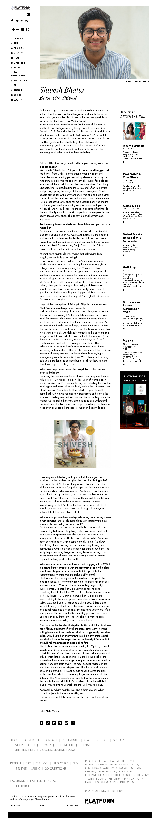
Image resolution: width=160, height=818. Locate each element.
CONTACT (51, 740)
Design (17, 38)
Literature (17, 53)
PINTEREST (21, 786)
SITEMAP (85, 745)
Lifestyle (18, 63)
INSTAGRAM (55, 781)
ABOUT (16, 90)
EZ (13, 85)
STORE (16, 95)
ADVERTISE (32, 740)
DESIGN (15, 763)
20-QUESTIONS (55, 768)
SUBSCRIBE (120, 740)
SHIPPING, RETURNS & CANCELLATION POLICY (44, 750)
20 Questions (18, 74)
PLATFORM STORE (96, 740)
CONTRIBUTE (70, 740)
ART (28, 763)
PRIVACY (45, 745)
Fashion (18, 48)
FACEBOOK (17, 781)
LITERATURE (60, 763)
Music (16, 67)
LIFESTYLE (20, 768)
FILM (75, 763)
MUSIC (35, 768)
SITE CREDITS (65, 745)
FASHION (42, 763)
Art (14, 43)
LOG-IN (16, 100)
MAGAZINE (19, 80)
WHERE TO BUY (24, 745)
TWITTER (36, 781)
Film (15, 58)
